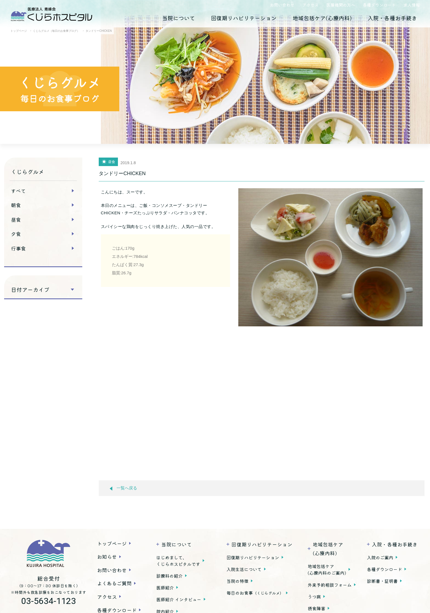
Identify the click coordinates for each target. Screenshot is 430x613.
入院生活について (244, 569)
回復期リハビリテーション (244, 18)
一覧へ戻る (123, 488)
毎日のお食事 (255, 592)
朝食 (16, 205)
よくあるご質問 (114, 583)
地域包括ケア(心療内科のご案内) (327, 569)
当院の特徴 (237, 581)
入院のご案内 (380, 557)
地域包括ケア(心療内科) (322, 18)
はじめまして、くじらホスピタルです (178, 560)
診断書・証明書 (382, 581)
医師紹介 (165, 587)
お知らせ (107, 556)
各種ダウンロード (379, 5)
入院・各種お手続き (392, 18)
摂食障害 (316, 608)
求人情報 (411, 5)
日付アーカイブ (30, 289)
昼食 (16, 219)
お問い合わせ (282, 5)
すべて (18, 190)
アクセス (310, 5)
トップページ (112, 543)
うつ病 (314, 596)
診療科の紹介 (169, 575)
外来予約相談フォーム (330, 584)
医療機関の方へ (340, 5)
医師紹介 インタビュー (178, 599)
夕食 (16, 233)
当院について (178, 18)
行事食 (18, 248)
